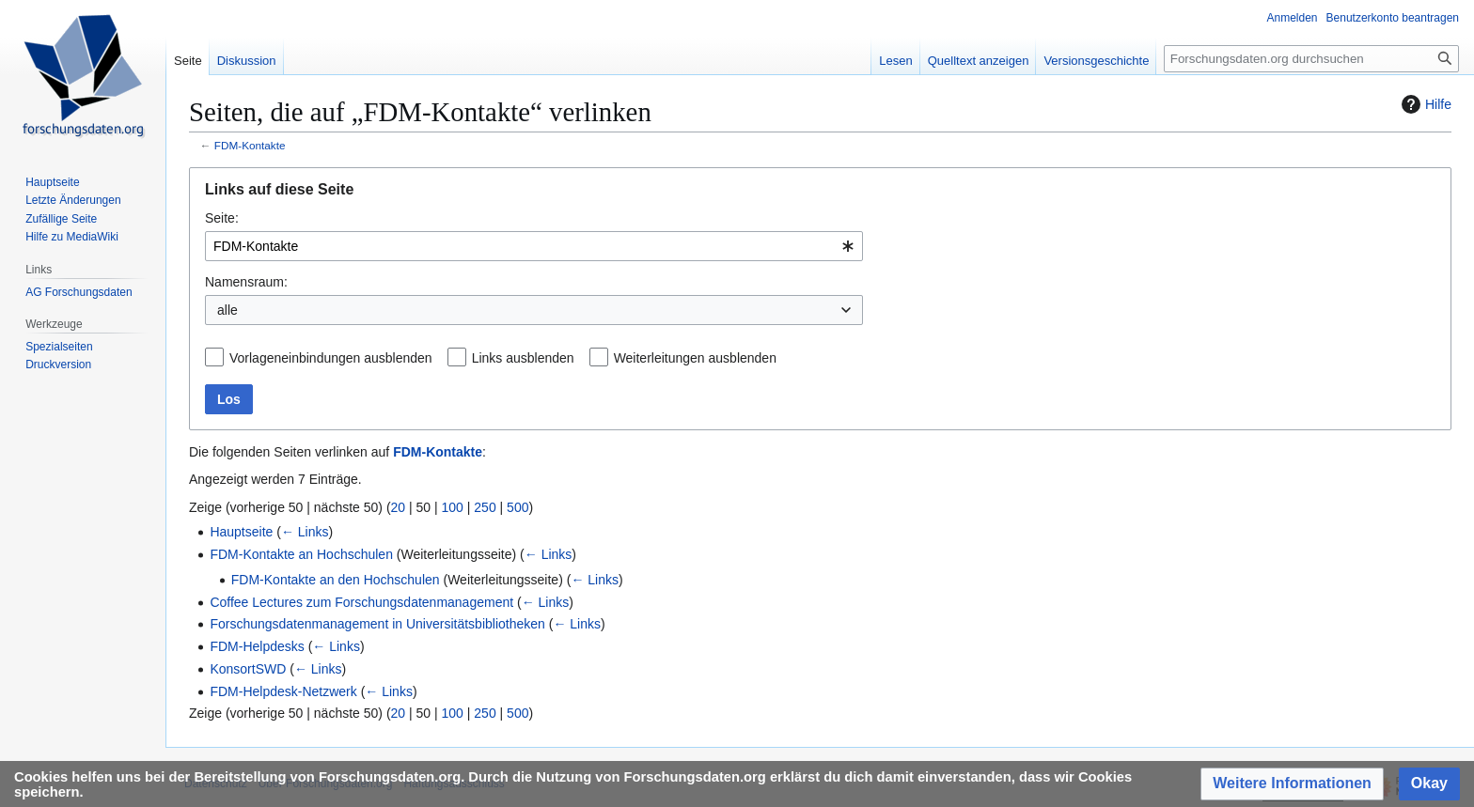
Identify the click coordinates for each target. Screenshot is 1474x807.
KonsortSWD (248, 668)
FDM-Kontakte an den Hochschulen (335, 579)
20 (398, 507)
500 (517, 507)
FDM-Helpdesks (257, 646)
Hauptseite (241, 531)
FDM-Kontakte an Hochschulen (301, 554)
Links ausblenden (523, 357)
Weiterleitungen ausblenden (695, 357)
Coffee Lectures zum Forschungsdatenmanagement (361, 602)
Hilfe (1424, 104)
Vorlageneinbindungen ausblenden (330, 357)
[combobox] (534, 246)
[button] (1292, 784)
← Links (305, 531)
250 (484, 507)
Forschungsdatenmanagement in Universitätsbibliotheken (377, 623)
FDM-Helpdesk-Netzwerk (283, 691)
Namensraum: (246, 281)
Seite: (222, 217)
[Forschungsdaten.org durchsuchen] (1311, 58)
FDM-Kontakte (250, 145)
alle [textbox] (227, 310)
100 (452, 507)
